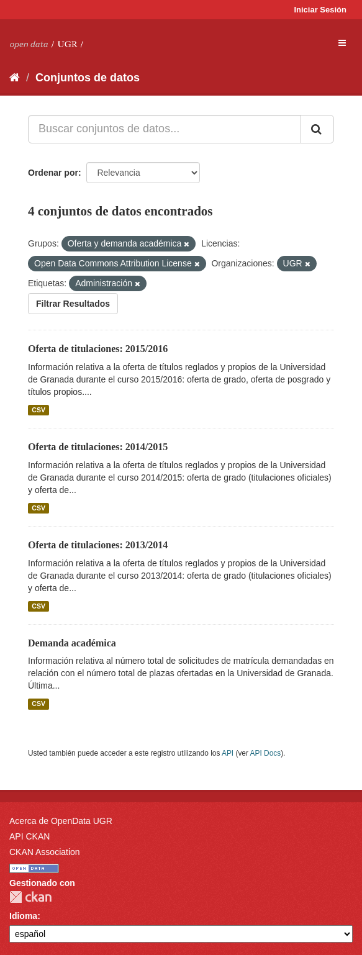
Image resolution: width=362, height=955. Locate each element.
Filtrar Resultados (73, 304)
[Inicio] (14, 77)
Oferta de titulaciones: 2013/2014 (98, 545)
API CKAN (29, 836)
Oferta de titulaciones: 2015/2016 (98, 348)
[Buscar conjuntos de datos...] (164, 129)
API (227, 753)
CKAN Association (44, 852)
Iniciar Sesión (320, 9)
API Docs (265, 753)
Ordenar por (53, 173)
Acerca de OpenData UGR (60, 821)
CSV (38, 410)
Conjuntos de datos (87, 77)
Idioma (23, 916)
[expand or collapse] (342, 42)
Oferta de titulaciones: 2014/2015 (98, 446)
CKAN (30, 896)
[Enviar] (317, 129)
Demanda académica (72, 643)
